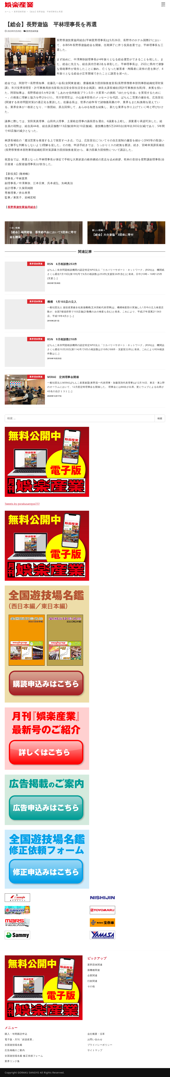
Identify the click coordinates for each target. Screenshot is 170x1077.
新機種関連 (93, 970)
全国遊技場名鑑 (13, 1044)
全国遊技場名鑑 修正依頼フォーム (24, 1055)
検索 (160, 418)
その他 (91, 986)
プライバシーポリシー (99, 1044)
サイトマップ (94, 1050)
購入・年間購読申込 (16, 1033)
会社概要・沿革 (96, 1033)
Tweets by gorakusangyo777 (22, 503)
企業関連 (92, 975)
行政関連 (92, 981)
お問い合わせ (94, 1039)
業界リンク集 (12, 1061)
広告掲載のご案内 (15, 1050)
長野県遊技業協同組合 (22, 207)
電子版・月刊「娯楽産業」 (20, 1039)
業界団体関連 (32, 31)
